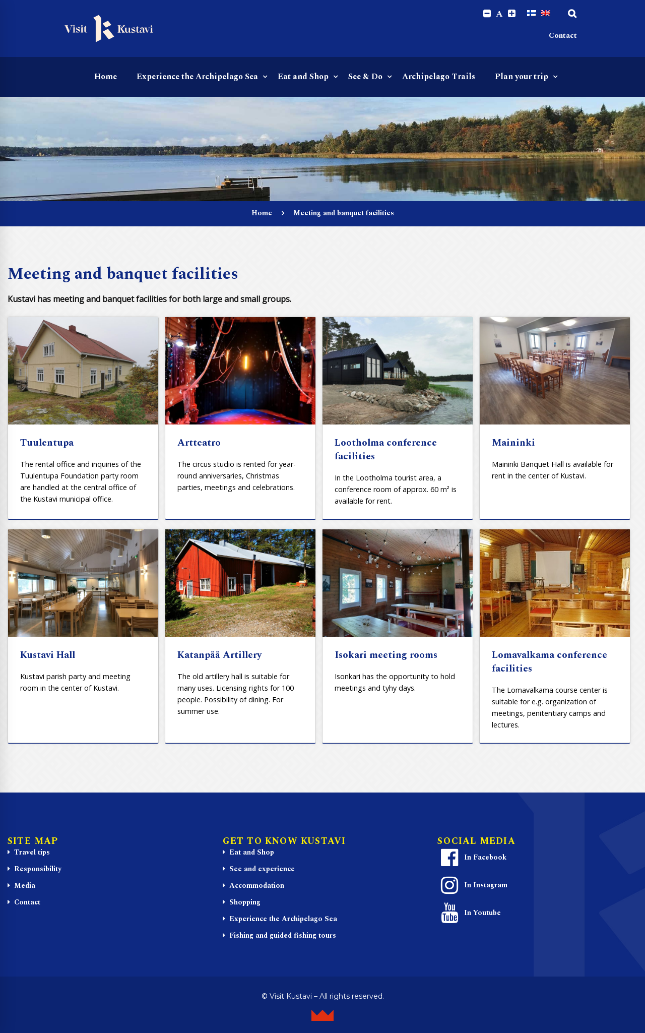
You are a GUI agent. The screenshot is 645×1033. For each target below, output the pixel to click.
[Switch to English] (546, 14)
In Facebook (472, 858)
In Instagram (472, 886)
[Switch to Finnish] (532, 14)
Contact (563, 35)
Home (261, 213)
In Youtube (469, 913)
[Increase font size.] (511, 14)
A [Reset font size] (499, 14)
